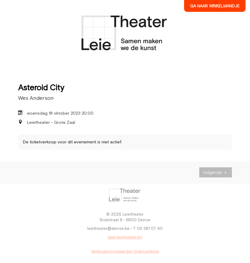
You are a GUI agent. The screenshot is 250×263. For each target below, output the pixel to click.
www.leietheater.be (125, 237)
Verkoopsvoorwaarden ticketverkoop (125, 251)
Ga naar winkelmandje (215, 6)
